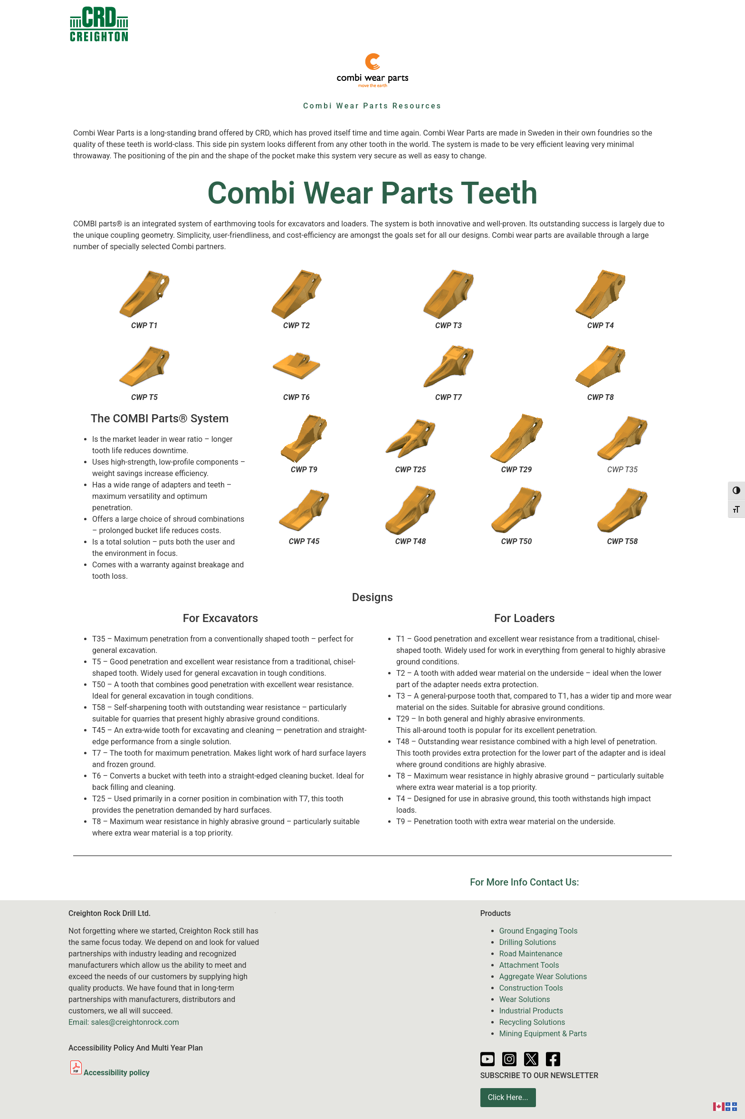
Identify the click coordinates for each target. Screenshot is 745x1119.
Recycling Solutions (532, 1022)
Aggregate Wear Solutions (543, 976)
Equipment (352, 23)
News (460, 23)
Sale (303, 23)
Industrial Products (531, 1010)
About (602, 23)
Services (413, 23)
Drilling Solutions (527, 942)
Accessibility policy (109, 1072)
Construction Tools (531, 988)
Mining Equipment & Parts (543, 1033)
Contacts (202, 23)
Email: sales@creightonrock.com (123, 1022)
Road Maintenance (531, 953)
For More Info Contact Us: (524, 882)
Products (257, 23)
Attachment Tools (529, 965)
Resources (507, 23)
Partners (558, 23)
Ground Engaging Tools (538, 930)
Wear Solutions (524, 999)
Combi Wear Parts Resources (372, 105)
